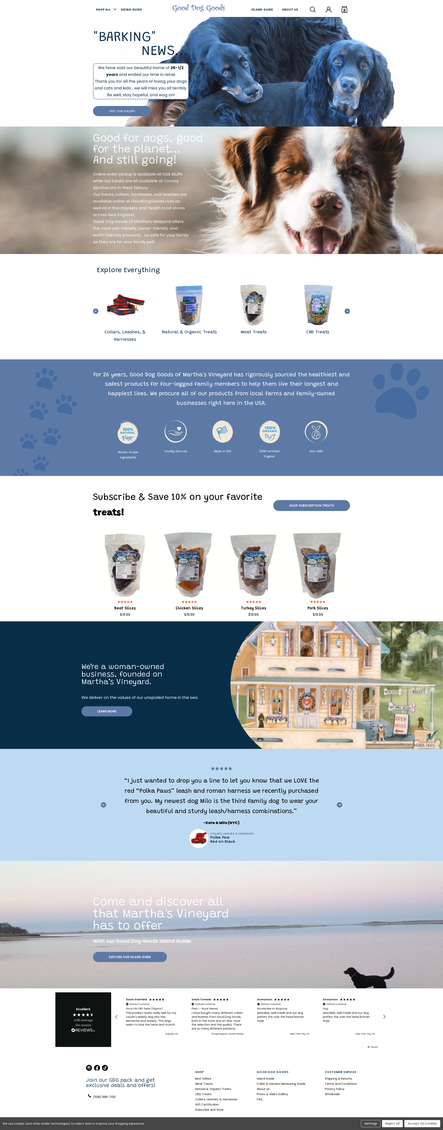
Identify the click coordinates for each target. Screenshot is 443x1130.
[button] (95, 311)
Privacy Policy (334, 1089)
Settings (370, 1123)
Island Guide (262, 9)
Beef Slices (125, 608)
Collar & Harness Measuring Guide (281, 1084)
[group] (125, 311)
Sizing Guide (131, 9)
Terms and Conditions (341, 1084)
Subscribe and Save (209, 1110)
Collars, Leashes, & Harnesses (216, 1099)
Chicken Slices (189, 608)
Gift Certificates (207, 1104)
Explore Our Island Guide (130, 957)
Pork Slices (318, 608)
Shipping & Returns (338, 1079)
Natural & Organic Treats (213, 1089)
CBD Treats (203, 1094)
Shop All (103, 9)
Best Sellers (203, 1079)
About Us (290, 9)
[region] (250, 1016)
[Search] (312, 9)
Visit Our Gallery (122, 111)
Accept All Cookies (422, 1123)
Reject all (392, 1123)
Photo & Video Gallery (272, 1094)
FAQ (260, 1099)
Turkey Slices (253, 608)
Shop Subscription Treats (311, 505)
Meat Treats (204, 1084)
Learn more (106, 711)
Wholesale (332, 1094)
